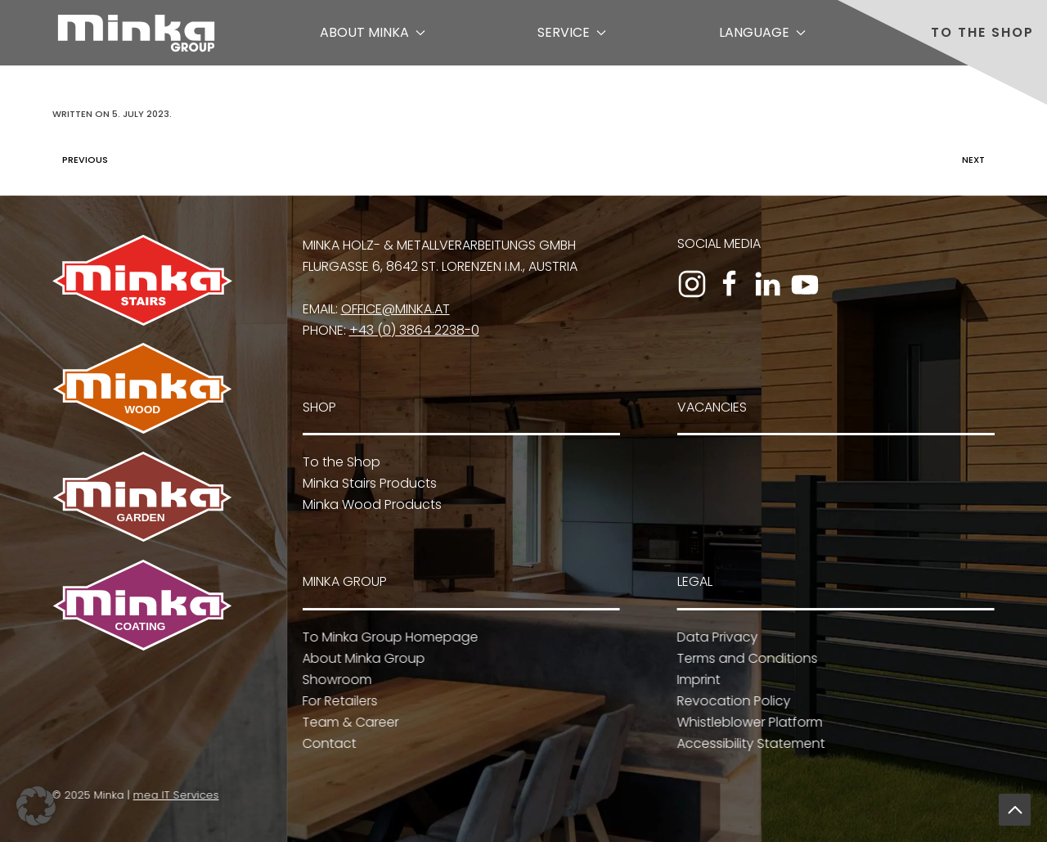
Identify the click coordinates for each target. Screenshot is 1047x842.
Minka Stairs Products (370, 483)
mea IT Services (174, 795)
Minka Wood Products (372, 504)
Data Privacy (715, 637)
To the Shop (982, 32)
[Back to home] (136, 32)
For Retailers (337, 700)
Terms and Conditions (745, 658)
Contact (327, 743)
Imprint (696, 679)
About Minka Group (361, 658)
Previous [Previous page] (81, 159)
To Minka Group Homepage (388, 637)
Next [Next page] (977, 159)
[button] (1015, 810)
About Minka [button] (372, 32)
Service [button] (571, 32)
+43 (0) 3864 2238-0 (414, 330)
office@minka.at (395, 308)
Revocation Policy (732, 700)
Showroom (335, 679)
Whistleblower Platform (747, 722)
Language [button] (762, 32)
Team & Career (348, 722)
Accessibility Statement (749, 743)
